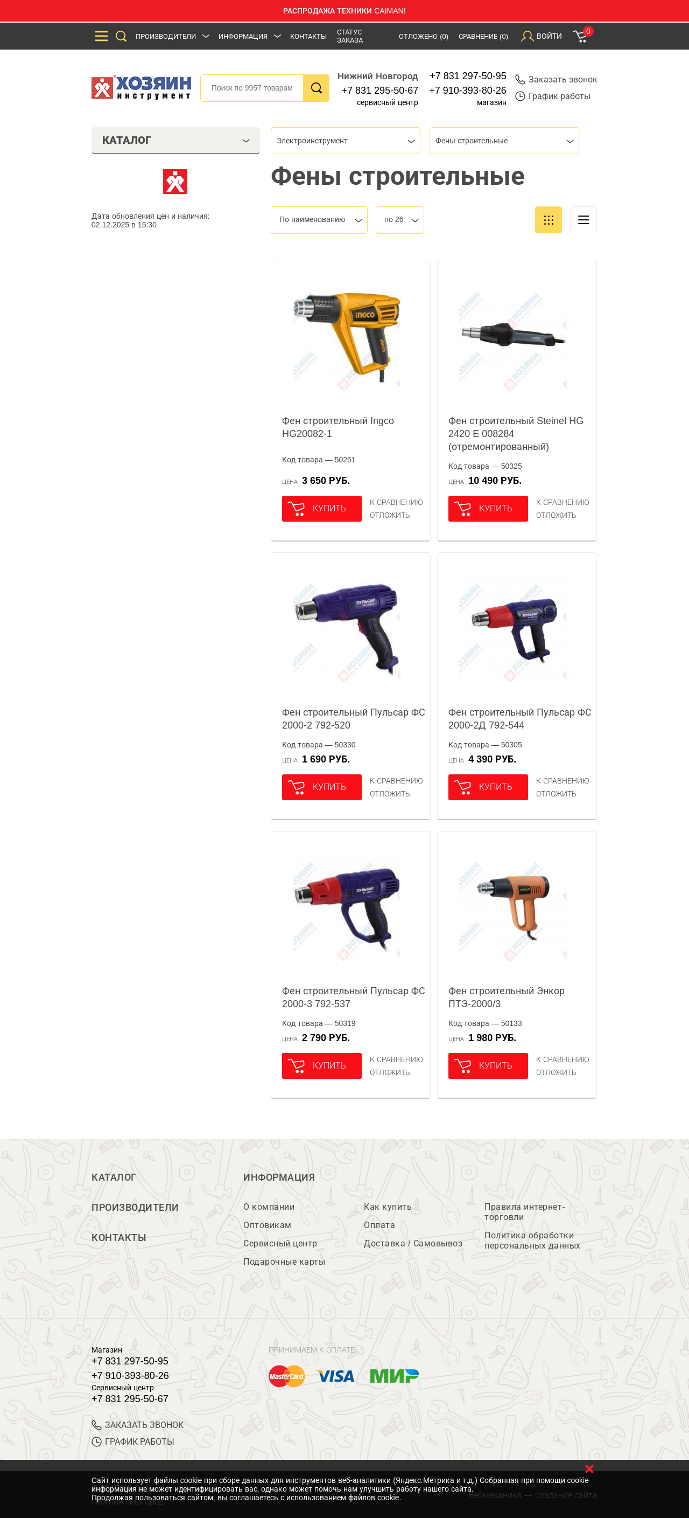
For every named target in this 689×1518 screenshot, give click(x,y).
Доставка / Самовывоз (413, 1243)
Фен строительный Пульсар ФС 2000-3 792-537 (353, 997)
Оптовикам (267, 1225)
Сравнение (483, 36)
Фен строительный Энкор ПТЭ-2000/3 (506, 997)
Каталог (114, 1177)
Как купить (388, 1206)
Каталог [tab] (176, 140)
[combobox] (345, 140)
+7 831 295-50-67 (380, 90)
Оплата (379, 1225)
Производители (166, 36)
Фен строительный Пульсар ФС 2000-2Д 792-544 (520, 719)
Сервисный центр (280, 1243)
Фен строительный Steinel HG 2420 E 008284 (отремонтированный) (515, 433)
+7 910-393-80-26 (468, 90)
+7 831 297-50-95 (468, 76)
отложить (390, 515)
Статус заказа (350, 36)
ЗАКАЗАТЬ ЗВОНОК (138, 1425)
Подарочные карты (284, 1261)
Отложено (423, 36)
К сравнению (396, 502)
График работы (552, 96)
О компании (268, 1206)
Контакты (308, 36)
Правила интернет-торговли (524, 1212)
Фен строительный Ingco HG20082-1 (338, 427)
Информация (243, 36)
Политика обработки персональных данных (532, 1240)
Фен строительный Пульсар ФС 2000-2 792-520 (353, 719)
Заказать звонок (556, 79)
